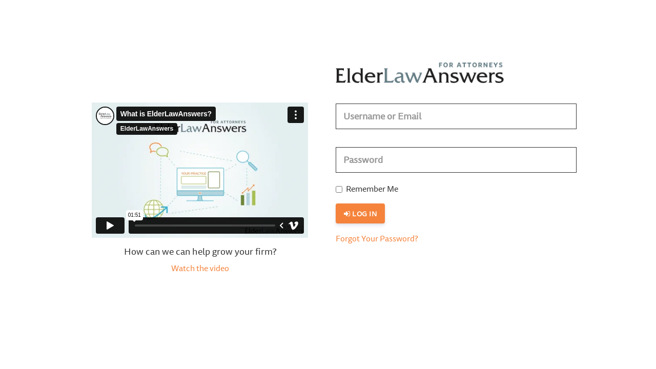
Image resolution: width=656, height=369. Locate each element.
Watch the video (200, 269)
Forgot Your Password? (377, 239)
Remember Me (367, 190)
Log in (360, 214)
